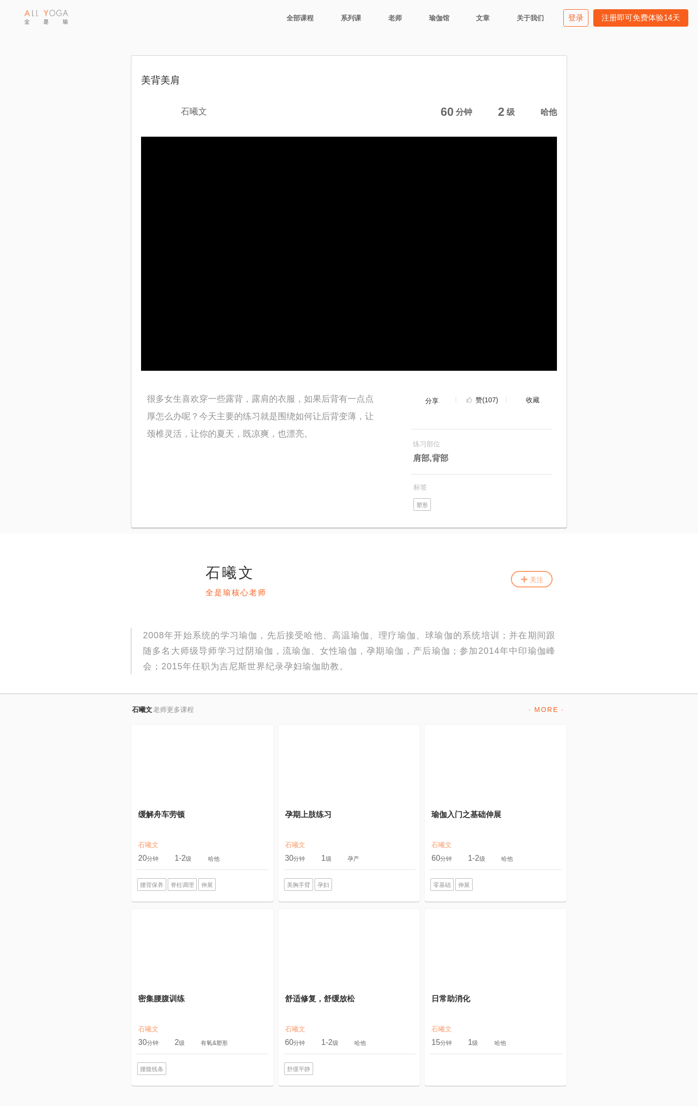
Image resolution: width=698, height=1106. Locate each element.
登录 (576, 18)
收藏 (532, 400)
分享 (432, 401)
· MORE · (546, 709)
